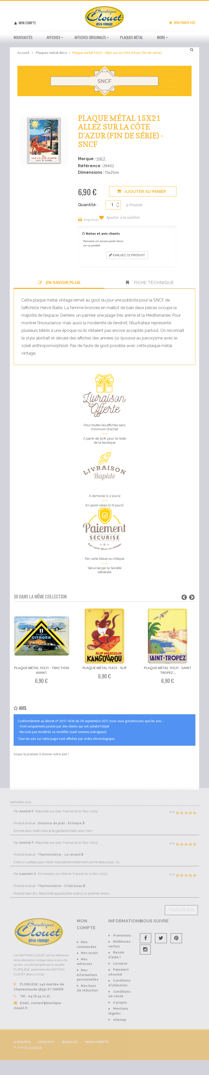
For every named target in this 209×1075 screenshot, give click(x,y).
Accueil (23, 53)
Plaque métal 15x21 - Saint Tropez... (167, 670)
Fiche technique (150, 282)
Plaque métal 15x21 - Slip (105, 668)
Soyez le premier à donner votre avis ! (41, 754)
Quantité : (88, 204)
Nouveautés (23, 37)
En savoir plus (59, 282)
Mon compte (27, 22)
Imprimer (91, 220)
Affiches (53, 37)
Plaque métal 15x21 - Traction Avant (41, 670)
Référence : (90, 165)
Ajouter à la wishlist (122, 218)
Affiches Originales (90, 37)
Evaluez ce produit (127, 255)
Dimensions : (91, 172)
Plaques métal (131, 37)
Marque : (87, 158)
